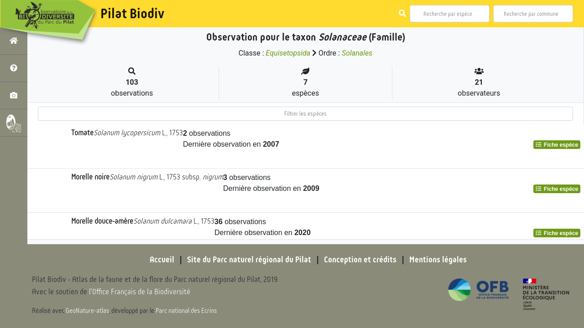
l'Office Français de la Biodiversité (139, 291)
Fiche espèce (556, 145)
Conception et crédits (360, 260)
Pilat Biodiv (132, 13)
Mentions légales (438, 260)
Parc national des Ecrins (186, 311)
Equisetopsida (288, 53)
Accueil (162, 260)
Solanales (357, 53)
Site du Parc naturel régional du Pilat (249, 260)
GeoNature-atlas (87, 311)
